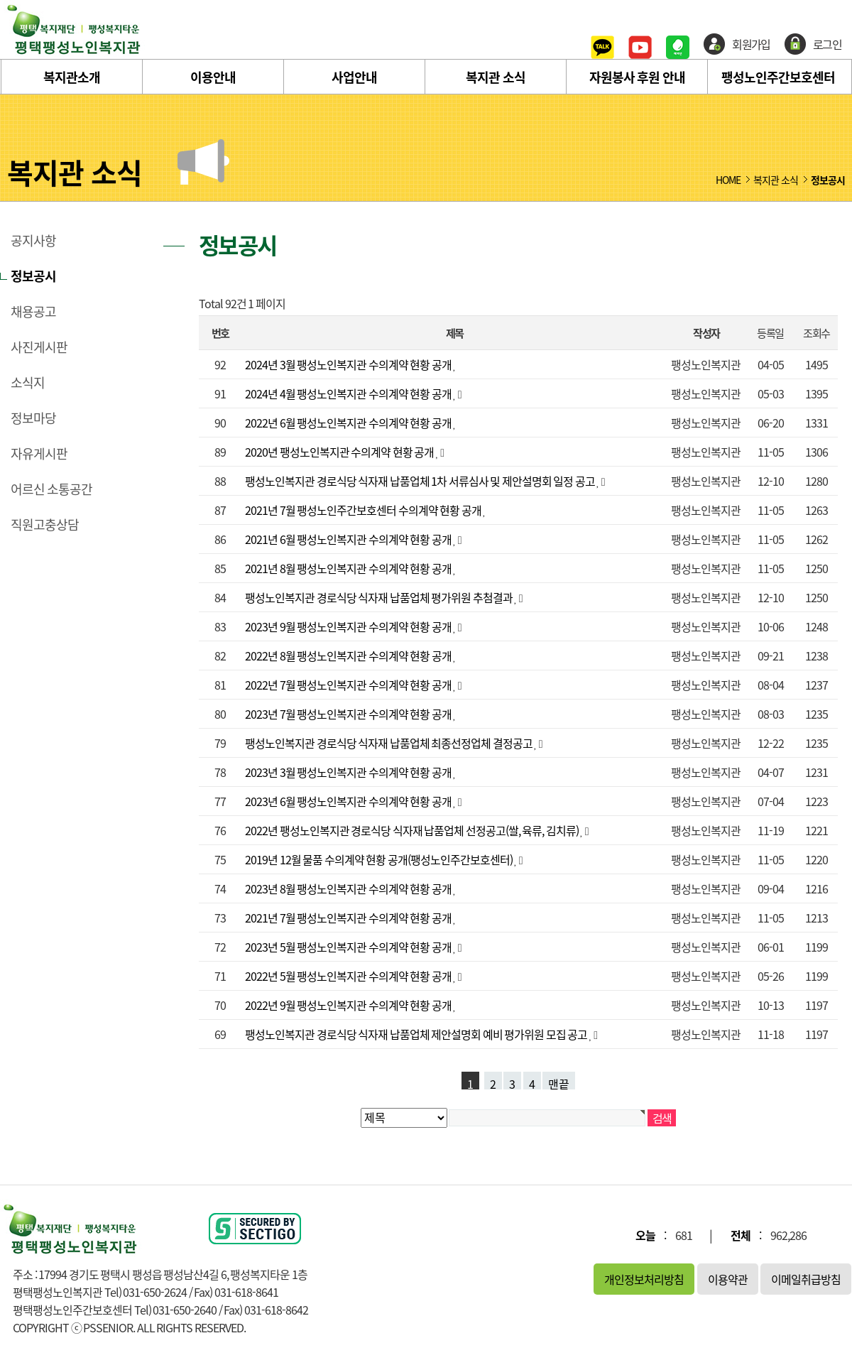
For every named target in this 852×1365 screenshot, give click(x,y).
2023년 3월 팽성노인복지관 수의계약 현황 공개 (349, 772)
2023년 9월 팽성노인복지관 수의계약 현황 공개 (349, 626)
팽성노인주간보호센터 (778, 77)
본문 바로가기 (0, 0)
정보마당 (33, 418)
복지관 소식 (495, 77)
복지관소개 (71, 77)
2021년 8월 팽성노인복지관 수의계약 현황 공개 (349, 568)
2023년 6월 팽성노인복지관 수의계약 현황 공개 (349, 801)
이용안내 (213, 77)
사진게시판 (39, 347)
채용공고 (33, 312)
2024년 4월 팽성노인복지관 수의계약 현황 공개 (349, 393)
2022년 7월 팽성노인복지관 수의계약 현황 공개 (349, 684)
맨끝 (558, 1082)
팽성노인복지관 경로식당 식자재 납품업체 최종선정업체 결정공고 (389, 742)
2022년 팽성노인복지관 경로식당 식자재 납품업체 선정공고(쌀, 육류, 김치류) (412, 830)
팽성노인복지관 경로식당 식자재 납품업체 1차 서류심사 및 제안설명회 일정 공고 (420, 480)
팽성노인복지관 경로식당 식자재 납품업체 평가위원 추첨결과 (379, 597)
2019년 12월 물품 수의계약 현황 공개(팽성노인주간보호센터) (379, 859)
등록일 (770, 333)
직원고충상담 (45, 525)
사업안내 (354, 77)
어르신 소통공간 (51, 489)
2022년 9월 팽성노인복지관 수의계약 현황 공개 (349, 1004)
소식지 (28, 383)
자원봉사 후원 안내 (637, 77)
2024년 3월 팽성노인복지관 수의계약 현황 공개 (349, 364)
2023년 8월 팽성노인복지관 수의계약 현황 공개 (349, 888)
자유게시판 (39, 454)
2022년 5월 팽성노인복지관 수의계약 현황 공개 (349, 975)
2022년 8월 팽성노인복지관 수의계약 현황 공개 (349, 655)
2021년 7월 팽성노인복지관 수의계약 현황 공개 (349, 917)
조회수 (816, 333)
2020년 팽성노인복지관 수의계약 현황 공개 (340, 451)
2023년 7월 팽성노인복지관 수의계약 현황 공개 (349, 713)
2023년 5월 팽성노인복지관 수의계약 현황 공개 (349, 946)
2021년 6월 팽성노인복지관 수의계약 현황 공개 (349, 539)
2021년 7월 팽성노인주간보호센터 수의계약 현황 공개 (364, 509)
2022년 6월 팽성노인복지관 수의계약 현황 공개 (349, 422)
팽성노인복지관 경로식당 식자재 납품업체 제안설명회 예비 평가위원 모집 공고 (417, 1034)
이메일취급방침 (806, 1279)
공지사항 (33, 241)
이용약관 (728, 1279)
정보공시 (33, 276)
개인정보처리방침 (644, 1279)
